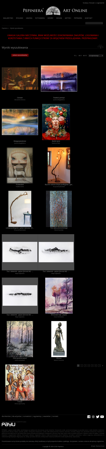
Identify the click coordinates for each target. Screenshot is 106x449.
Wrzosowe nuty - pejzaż (59, 315)
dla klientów (6, 416)
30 (80, 55)
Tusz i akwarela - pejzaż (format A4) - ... (20, 271)
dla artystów (16, 416)
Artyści (68, 18)
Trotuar (19, 402)
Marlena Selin (56, 143)
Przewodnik (20, 184)
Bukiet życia (56, 141)
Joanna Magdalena (59, 100)
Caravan (20, 98)
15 (75, 55)
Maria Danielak (58, 230)
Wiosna (58, 358)
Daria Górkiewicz (59, 317)
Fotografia (40, 18)
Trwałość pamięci (59, 98)
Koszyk (91, 3)
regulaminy (37, 416)
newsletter (47, 416)
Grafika (29, 18)
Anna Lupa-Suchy (20, 404)
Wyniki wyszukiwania (16, 28)
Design (59, 18)
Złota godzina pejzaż (20, 358)
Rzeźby (50, 18)
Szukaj (85, 3)
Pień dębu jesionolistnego (59, 228)
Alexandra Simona (19, 100)
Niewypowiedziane (20, 141)
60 (85, 55)
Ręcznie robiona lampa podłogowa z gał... (59, 184)
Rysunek (19, 18)
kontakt (55, 416)
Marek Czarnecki (59, 360)
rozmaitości (27, 416)
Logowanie (100, 3)
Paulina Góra (20, 186)
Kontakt (88, 18)
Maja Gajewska (19, 273)
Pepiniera (78, 18)
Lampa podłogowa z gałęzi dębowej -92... (20, 228)
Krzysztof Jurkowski (59, 186)
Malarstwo (8, 18)
